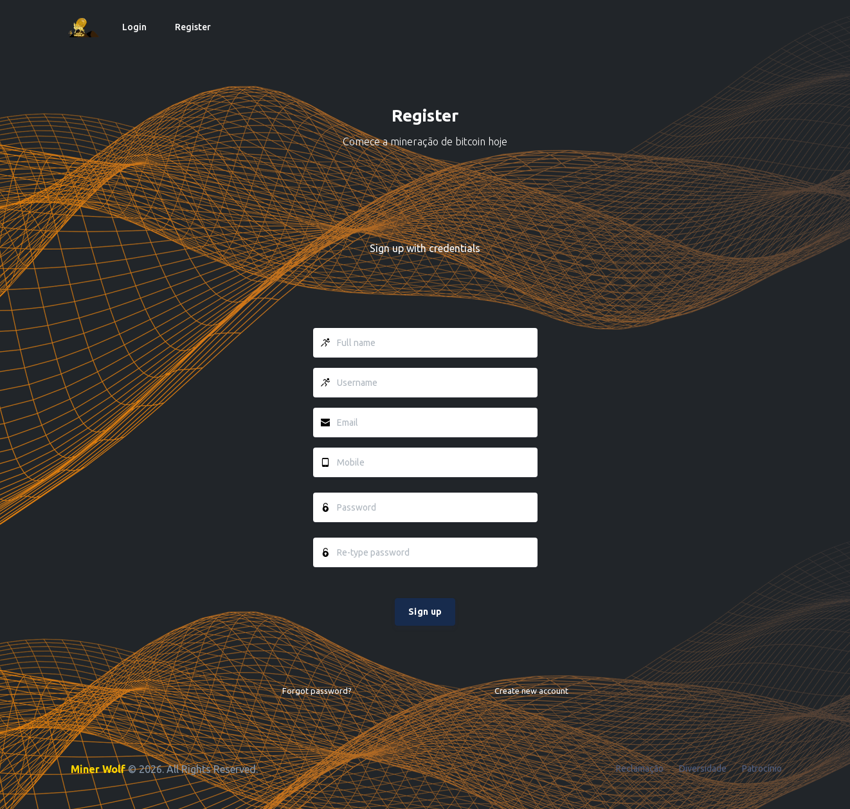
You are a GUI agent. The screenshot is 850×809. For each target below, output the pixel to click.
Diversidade (703, 768)
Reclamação (640, 768)
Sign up (425, 611)
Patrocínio (762, 768)
